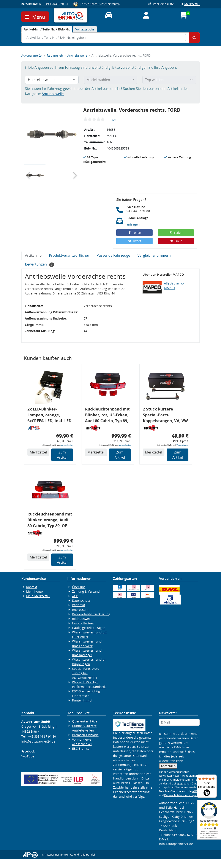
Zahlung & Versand (86, 591)
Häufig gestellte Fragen (88, 628)
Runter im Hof (82, 700)
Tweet (134, 241)
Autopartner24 (32, 55)
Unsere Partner (83, 623)
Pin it (176, 241)
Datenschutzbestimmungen (180, 795)
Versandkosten (67, 445)
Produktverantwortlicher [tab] (69, 255)
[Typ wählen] (169, 80)
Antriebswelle (77, 55)
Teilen (134, 233)
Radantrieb (55, 55)
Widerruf (78, 605)
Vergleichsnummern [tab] (154, 255)
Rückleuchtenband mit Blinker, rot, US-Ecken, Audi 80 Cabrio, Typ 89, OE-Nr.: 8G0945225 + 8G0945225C (107, 415)
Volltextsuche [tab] (85, 29)
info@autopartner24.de (38, 741)
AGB (75, 596)
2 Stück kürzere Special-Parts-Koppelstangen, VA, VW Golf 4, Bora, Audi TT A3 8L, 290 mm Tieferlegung (165, 415)
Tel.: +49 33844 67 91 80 (53, 4)
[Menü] (214, 777)
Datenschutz (81, 600)
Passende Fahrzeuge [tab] (113, 255)
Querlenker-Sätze (84, 721)
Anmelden (168, 766)
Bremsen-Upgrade (85, 735)
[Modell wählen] (110, 80)
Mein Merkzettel (38, 596)
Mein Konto (34, 591)
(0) (113, 120)
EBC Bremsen (82, 748)
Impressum (80, 610)
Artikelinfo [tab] (33, 255)
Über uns (78, 587)
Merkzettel (190, 4)
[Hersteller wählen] (52, 80)
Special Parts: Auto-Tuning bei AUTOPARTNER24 (86, 673)
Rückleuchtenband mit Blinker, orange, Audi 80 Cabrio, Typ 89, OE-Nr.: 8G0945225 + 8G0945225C (49, 520)
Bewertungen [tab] (39, 264)
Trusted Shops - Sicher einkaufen (100, 4)
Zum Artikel (62, 455)
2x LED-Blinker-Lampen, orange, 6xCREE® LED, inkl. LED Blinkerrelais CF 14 (49, 415)
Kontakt (31, 587)
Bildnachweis (81, 619)
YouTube (27, 756)
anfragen (133, 224)
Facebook (28, 751)
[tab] (46, 29)
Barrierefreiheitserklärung (91, 614)
